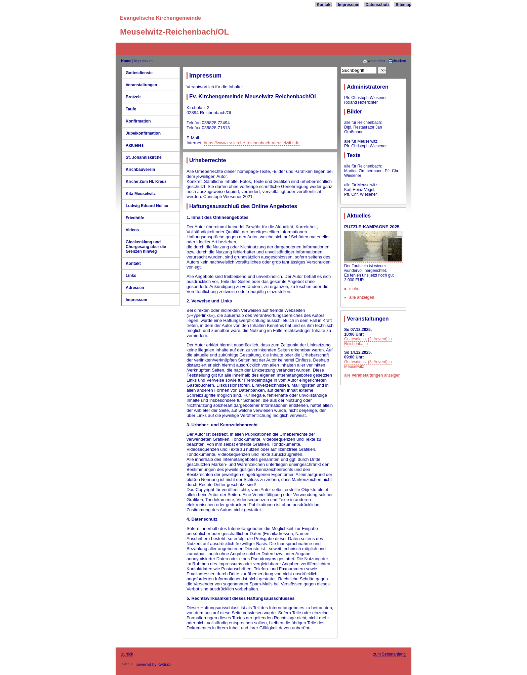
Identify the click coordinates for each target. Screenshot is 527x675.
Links (131, 275)
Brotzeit (133, 97)
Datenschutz (378, 4)
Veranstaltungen (141, 85)
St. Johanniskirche (144, 157)
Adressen (135, 287)
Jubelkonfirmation (143, 133)
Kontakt (324, 4)
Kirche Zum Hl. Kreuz (146, 181)
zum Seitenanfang (389, 654)
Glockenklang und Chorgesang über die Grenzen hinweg (146, 247)
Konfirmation (138, 121)
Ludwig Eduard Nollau (147, 205)
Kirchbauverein (140, 169)
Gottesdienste (139, 72)
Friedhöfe (135, 217)
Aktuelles (135, 145)
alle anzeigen (361, 297)
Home (126, 61)
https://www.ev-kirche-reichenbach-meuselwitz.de (251, 142)
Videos (132, 230)
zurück (127, 654)
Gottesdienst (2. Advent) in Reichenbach (368, 341)
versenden (373, 61)
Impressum (348, 4)
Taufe (131, 109)
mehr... (355, 288)
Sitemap (403, 4)
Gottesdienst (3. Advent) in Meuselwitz (368, 364)
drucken (397, 61)
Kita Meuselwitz (141, 193)
